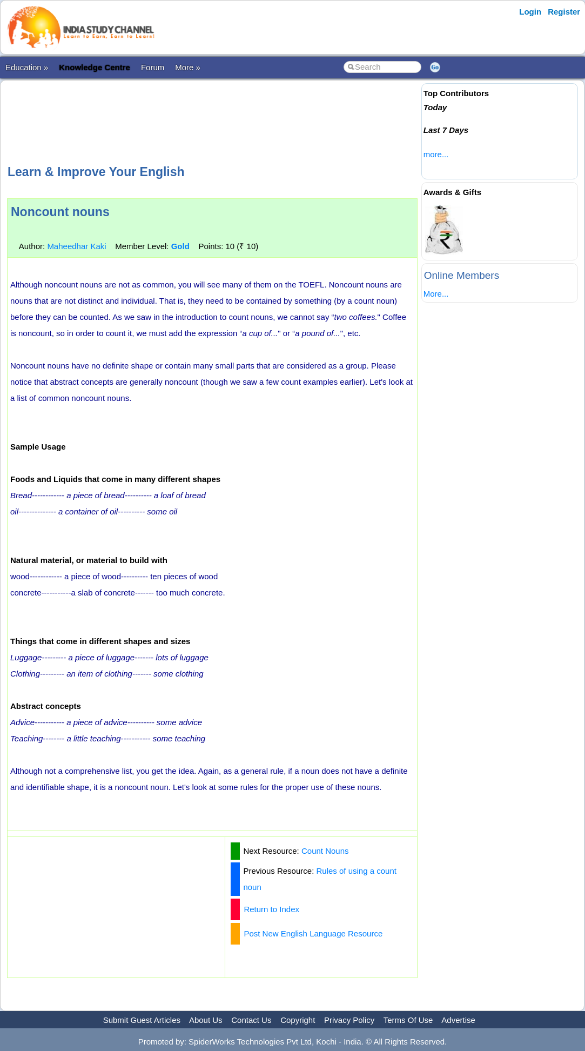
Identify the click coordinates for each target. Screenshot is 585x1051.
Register (564, 11)
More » (187, 67)
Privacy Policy (349, 1020)
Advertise (458, 1020)
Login (530, 11)
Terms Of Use (408, 1020)
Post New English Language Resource (313, 933)
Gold (180, 246)
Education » (26, 67)
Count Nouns (325, 850)
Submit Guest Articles (141, 1020)
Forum (152, 67)
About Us (206, 1020)
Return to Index (271, 909)
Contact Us (251, 1020)
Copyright (297, 1020)
